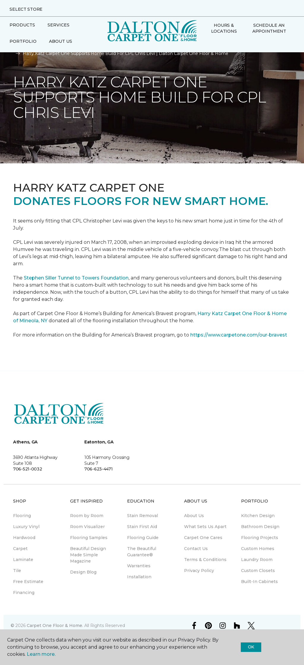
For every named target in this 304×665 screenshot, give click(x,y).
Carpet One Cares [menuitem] (203, 537)
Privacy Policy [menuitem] (199, 570)
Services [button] (58, 25)
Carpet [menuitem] (20, 548)
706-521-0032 (27, 469)
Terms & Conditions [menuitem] (205, 559)
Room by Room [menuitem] (86, 515)
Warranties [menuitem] (139, 565)
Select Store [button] (26, 9)
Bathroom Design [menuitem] (260, 526)
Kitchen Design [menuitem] (258, 515)
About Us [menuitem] (194, 515)
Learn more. (41, 654)
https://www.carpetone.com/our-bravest (238, 335)
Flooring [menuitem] (22, 515)
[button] (206, 44)
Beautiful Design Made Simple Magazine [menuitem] (88, 555)
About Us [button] (60, 41)
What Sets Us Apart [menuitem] (205, 526)
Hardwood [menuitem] (24, 537)
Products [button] (22, 25)
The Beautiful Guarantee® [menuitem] (141, 551)
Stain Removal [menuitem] (142, 515)
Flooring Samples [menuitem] (88, 537)
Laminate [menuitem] (23, 559)
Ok (251, 647)
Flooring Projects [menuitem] (259, 537)
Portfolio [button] (23, 41)
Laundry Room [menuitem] (257, 559)
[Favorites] (213, 44)
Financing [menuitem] (23, 592)
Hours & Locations (224, 28)
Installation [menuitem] (139, 576)
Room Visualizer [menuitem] (87, 526)
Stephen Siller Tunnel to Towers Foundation (76, 278)
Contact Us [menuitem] (196, 548)
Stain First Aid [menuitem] (142, 526)
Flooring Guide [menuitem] (143, 537)
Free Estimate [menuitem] (28, 581)
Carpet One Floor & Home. (55, 625)
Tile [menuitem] (17, 570)
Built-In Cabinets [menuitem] (259, 581)
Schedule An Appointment (269, 28)
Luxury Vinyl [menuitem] (26, 526)
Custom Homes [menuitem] (257, 548)
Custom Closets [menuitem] (258, 570)
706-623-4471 (98, 469)
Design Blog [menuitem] (83, 572)
